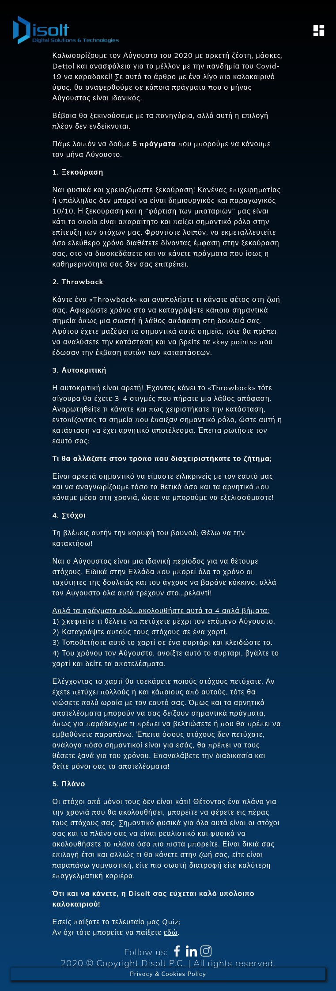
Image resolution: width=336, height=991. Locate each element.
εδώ (171, 932)
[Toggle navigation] (316, 30)
